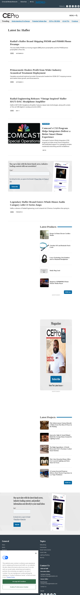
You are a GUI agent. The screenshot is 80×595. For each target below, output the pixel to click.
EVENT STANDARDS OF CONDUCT (51, 587)
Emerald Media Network (9, 2)
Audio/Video (43, 533)
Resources (5, 535)
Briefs (3, 527)
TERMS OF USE (39, 588)
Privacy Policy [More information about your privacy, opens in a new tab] (11, 577)
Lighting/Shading (44, 535)
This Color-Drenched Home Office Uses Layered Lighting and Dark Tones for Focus (60, 441)
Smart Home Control (45, 530)
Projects (4, 533)
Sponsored (5, 538)
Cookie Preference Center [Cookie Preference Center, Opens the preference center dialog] (19, 587)
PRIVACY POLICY (49, 588)
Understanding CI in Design (21, 21)
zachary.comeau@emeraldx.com (49, 556)
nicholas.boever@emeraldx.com (48, 564)
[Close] (36, 553)
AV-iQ (32, 2)
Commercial (43, 527)
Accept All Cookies (19, 581)
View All (68, 292)
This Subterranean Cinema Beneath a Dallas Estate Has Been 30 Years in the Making (61, 405)
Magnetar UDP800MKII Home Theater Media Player (59, 282)
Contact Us (43, 567)
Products (4, 530)
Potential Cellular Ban (39, 21)
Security (42, 538)
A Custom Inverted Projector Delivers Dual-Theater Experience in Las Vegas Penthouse (61, 453)
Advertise (24, 2)
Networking (43, 525)
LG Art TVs (65, 21)
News (12, 53)
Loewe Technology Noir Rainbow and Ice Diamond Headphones (60, 258)
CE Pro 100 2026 (54, 21)
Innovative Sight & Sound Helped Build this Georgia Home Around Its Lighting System (61, 417)
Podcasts (4, 540)
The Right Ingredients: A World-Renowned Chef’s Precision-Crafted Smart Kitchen (61, 429)
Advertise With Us (7, 549)
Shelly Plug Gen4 (55, 270)
